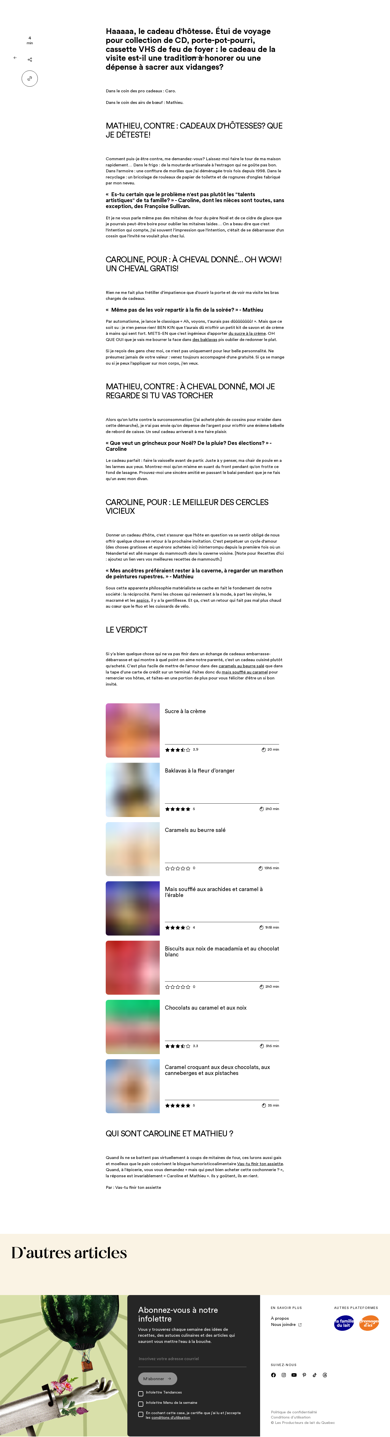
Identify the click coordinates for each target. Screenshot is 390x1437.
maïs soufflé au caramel (245, 672)
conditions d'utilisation (171, 1418)
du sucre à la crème (247, 333)
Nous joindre (286, 1324)
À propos (280, 1318)
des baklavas (204, 339)
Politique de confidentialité (294, 1413)
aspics (142, 600)
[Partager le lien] (30, 78)
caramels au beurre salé (241, 666)
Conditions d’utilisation (291, 1418)
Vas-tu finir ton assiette (260, 1164)
